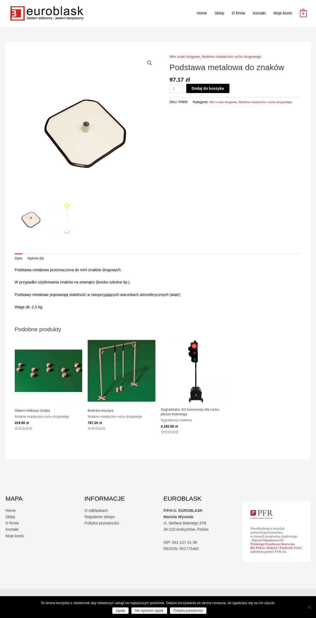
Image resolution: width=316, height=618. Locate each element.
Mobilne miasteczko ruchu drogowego (236, 56)
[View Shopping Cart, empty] (303, 13)
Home (202, 13)
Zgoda (120, 611)
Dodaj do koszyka (209, 88)
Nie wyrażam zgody (149, 611)
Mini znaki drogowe (186, 56)
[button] (149, 63)
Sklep (219, 13)
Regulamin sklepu (99, 519)
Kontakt (259, 13)
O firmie (238, 13)
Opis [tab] (19, 258)
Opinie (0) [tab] (37, 258)
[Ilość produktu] (177, 88)
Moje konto (282, 13)
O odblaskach (96, 512)
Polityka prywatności (101, 525)
